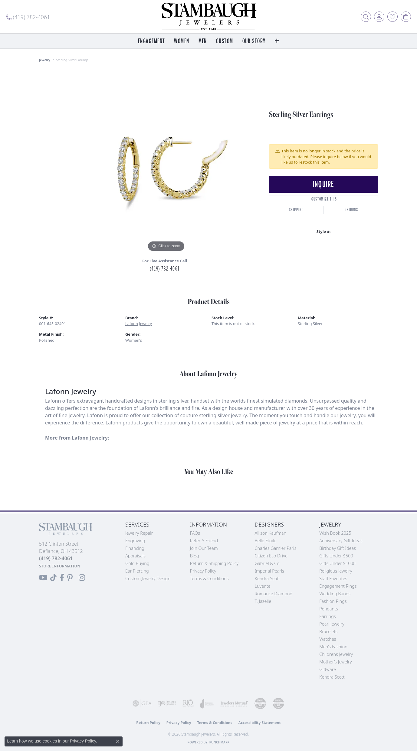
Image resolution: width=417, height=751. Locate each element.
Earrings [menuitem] (327, 616)
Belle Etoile (265, 540)
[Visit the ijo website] (167, 703)
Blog (194, 556)
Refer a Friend (204, 540)
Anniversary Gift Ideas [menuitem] (341, 540)
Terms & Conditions (209, 578)
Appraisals (135, 556)
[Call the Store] (56, 558)
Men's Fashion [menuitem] (333, 647)
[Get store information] (59, 566)
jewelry (44, 60)
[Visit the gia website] (142, 703)
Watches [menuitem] (327, 639)
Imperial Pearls (269, 571)
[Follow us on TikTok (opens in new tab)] (53, 577)
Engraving (135, 540)
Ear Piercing (137, 571)
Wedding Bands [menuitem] (334, 593)
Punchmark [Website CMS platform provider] (219, 742)
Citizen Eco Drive (271, 556)
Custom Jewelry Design (147, 578)
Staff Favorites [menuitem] (333, 578)
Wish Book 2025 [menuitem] (335, 533)
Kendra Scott (267, 578)
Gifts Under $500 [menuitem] (336, 556)
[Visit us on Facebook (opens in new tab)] (62, 577)
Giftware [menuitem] (327, 669)
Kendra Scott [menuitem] (331, 677)
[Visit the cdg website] (260, 703)
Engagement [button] (151, 41)
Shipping (296, 210)
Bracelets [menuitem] (328, 631)
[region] (166, 162)
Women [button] (181, 41)
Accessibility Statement (259, 722)
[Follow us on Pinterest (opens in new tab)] (70, 577)
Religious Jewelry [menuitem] (335, 571)
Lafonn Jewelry (138, 323)
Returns (351, 210)
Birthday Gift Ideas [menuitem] (337, 548)
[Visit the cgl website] (278, 703)
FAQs (195, 533)
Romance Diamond (274, 593)
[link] (28, 17)
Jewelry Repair (139, 533)
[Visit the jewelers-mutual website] (234, 703)
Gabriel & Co (267, 563)
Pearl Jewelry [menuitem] (331, 624)
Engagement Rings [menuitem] (337, 586)
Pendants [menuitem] (328, 609)
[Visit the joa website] (207, 703)
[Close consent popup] (118, 741)
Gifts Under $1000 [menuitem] (337, 563)
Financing (134, 548)
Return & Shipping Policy (214, 563)
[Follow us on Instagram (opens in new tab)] (82, 577)
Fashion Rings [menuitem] (332, 601)
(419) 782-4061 (164, 269)
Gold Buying (137, 563)
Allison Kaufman (271, 533)
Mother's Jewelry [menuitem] (335, 662)
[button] (366, 17)
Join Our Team (204, 548)
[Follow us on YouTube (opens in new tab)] (43, 577)
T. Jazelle (263, 601)
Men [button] (203, 41)
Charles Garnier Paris (276, 548)
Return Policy (148, 722)
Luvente (263, 586)
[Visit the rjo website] (188, 703)
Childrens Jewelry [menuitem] (336, 654)
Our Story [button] (254, 41)
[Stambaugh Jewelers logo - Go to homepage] (208, 16)
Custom (224, 41)
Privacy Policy (203, 571)
